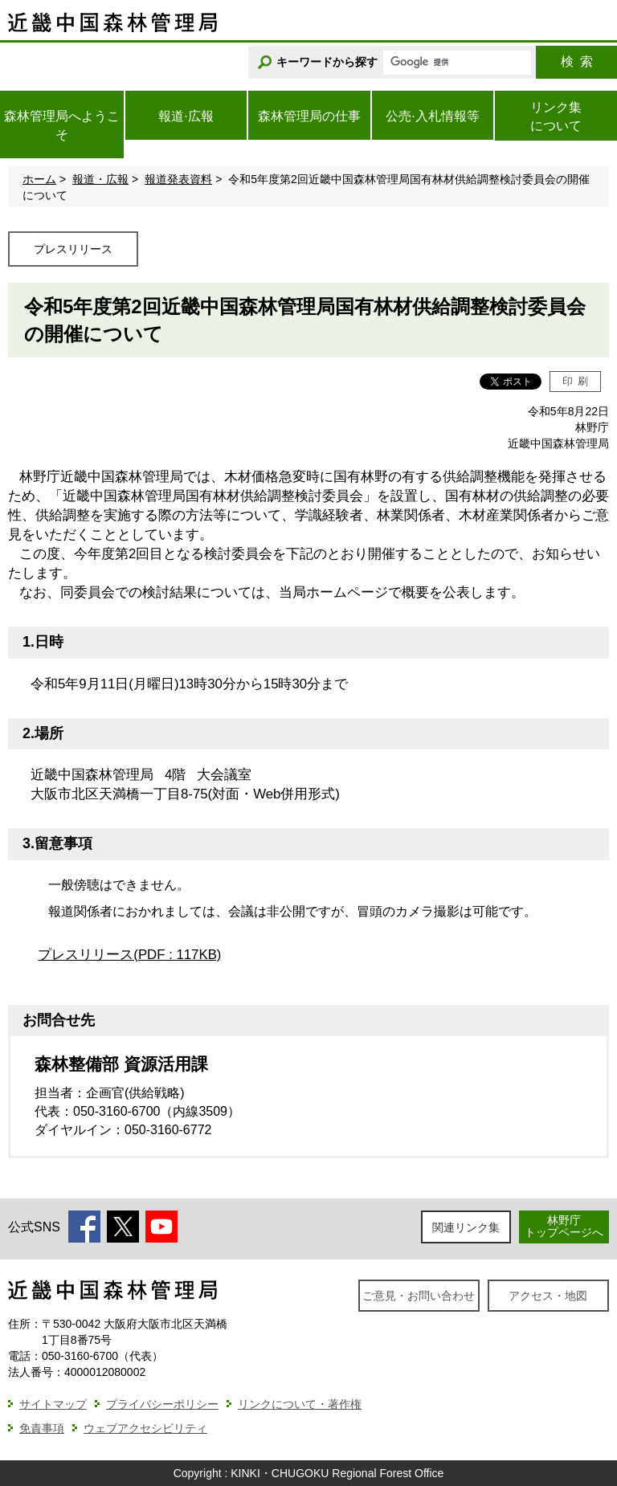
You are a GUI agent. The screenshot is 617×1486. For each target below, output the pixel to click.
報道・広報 (100, 179)
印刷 (575, 381)
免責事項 (41, 1428)
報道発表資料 (178, 179)
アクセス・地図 (548, 1295)
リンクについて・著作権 (300, 1404)
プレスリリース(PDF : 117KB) (129, 954)
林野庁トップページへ (564, 1226)
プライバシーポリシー (162, 1404)
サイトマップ (53, 1404)
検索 (577, 61)
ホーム (39, 179)
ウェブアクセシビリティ (145, 1428)
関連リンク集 (466, 1227)
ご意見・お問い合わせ (418, 1295)
